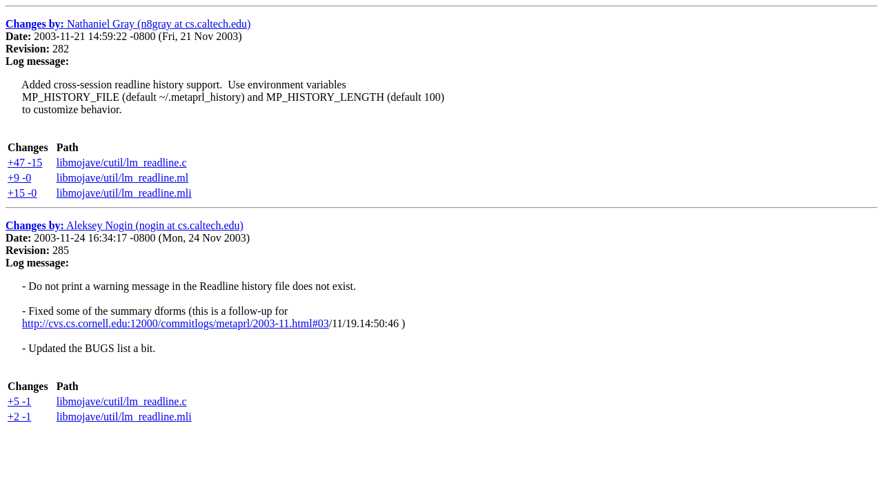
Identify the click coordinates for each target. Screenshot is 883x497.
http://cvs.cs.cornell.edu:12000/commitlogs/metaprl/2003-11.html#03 (175, 323)
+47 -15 (25, 162)
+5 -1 (19, 401)
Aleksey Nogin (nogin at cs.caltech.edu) (125, 225)
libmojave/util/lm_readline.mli (124, 193)
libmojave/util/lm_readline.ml (123, 178)
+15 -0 (22, 193)
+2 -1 (19, 416)
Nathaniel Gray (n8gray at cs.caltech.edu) (128, 24)
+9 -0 (19, 178)
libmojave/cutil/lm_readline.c (122, 162)
